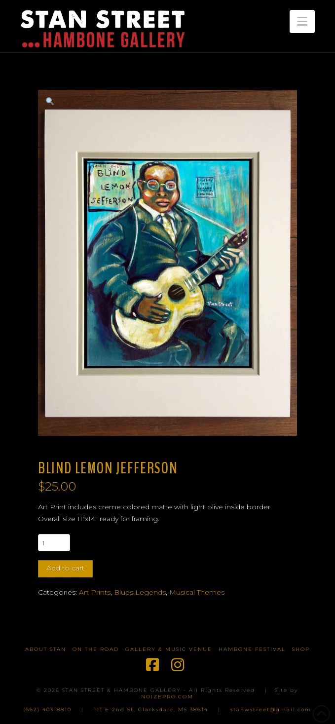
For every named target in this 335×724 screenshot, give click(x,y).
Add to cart (65, 568)
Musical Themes (196, 592)
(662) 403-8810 (47, 709)
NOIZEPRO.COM (167, 696)
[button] (302, 21)
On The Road (96, 649)
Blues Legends (140, 592)
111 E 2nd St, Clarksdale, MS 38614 (151, 709)
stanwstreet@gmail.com (270, 709)
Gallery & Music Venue (168, 649)
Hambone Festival (252, 649)
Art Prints (95, 592)
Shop (301, 649)
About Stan (45, 649)
